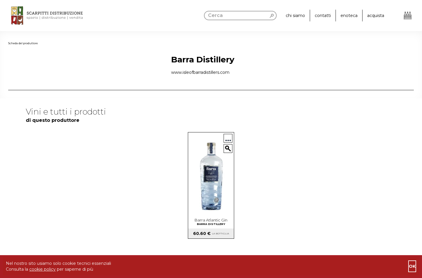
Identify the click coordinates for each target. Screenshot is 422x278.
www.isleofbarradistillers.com (200, 72)
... (228, 138)
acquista (375, 15)
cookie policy (42, 269)
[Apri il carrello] (407, 15)
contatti (323, 15)
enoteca (349, 15)
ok (412, 266)
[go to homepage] (41, 15)
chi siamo (295, 15)
